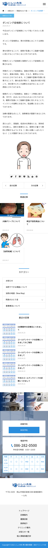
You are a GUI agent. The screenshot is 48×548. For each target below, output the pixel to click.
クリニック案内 (24, 527)
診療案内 (24, 515)
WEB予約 (24, 430)
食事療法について (13, 305)
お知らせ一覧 (24, 531)
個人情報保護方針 (24, 536)
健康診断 (24, 519)
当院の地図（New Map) (15, 293)
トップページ (24, 510)
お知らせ (9, 280)
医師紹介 (24, 523)
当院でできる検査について (16, 287)
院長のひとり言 (7, 16)
